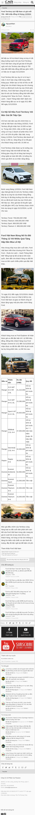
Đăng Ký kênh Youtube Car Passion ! (10, 551)
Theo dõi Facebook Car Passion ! (10, 555)
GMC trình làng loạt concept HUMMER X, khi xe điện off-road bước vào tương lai (20, 678)
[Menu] (2, 2)
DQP (7, 586)
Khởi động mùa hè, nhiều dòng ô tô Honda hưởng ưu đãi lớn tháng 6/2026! (18, 737)
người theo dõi (26, 632)
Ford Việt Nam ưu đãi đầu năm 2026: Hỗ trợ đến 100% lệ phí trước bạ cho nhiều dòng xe (20, 582)
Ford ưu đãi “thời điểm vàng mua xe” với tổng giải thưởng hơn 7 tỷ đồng (18, 593)
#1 (33, 30)
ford (22, 17)
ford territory (28, 17)
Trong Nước (11, 586)
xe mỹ (7, 19)
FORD (13, 574)
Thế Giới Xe (8, 674)
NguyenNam (6, 17)
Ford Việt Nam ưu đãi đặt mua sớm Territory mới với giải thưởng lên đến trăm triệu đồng (20, 613)
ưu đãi (3, 19)
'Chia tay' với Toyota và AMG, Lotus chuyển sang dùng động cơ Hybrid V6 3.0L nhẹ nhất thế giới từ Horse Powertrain (19, 704)
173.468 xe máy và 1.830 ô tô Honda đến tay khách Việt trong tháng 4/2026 (19, 746)
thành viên (9, 632)
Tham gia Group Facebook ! (8, 553)
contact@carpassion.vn (11, 787)
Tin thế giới (4, 666)
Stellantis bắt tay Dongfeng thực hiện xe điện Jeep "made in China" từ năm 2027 (19, 695)
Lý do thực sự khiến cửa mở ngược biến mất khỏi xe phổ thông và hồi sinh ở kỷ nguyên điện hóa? (20, 670)
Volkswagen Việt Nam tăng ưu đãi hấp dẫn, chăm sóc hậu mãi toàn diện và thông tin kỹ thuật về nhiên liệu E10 (18, 728)
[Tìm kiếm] (32, 2)
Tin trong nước (6, 715)
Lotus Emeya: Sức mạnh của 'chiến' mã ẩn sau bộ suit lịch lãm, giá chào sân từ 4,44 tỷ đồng (19, 754)
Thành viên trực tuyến (8, 656)
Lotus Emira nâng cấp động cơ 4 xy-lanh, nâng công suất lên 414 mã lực (19, 686)
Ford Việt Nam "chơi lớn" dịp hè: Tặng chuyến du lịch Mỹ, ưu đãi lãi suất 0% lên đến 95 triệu (19, 571)
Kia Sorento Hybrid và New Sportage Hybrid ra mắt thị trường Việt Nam (19, 719)
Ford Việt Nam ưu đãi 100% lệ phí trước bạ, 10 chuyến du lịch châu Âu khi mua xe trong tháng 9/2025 (20, 603)
